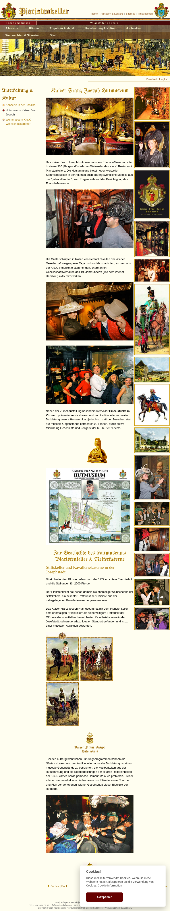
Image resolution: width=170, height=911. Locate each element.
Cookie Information (110, 885)
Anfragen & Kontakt (112, 13)
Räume (34, 28)
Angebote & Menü (62, 28)
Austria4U (127, 908)
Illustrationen (145, 13)
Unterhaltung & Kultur (100, 28)
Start (53, 35)
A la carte (12, 28)
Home (94, 13)
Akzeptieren (104, 897)
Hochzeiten (133, 28)
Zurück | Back (58, 886)
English (163, 79)
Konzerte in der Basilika (20, 105)
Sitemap (130, 13)
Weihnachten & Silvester (22, 35)
